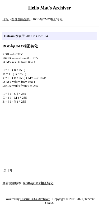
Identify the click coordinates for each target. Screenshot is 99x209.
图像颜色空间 (20, 19)
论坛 (5, 19)
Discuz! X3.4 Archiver (35, 199)
